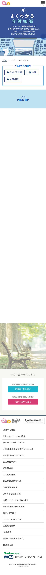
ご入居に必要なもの (12, 481)
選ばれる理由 (9, 429)
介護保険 (14, 79)
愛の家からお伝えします (14, 506)
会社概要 (7, 532)
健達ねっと (8, 545)
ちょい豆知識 (16, 72)
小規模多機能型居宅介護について (18, 449)
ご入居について (10, 461)
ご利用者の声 (9, 525)
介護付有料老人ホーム (13, 538)
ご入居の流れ (9, 474)
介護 (34, 72)
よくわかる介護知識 (12, 493)
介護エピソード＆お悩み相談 (15, 500)
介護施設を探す (10, 487)
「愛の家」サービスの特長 (14, 436)
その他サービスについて (14, 455)
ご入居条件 (8, 468)
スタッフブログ (9, 513)
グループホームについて (14, 442)
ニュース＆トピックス (12, 519)
